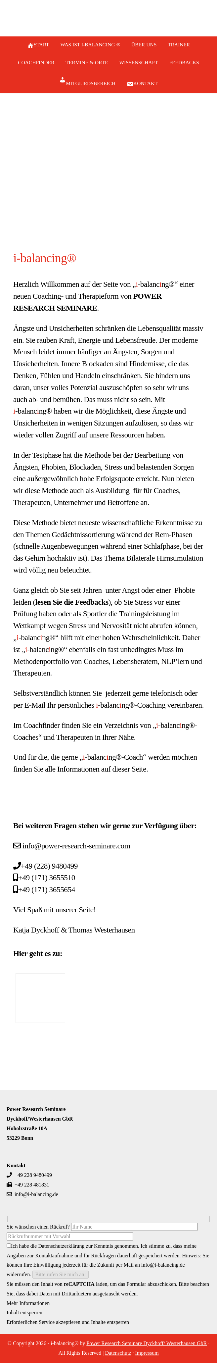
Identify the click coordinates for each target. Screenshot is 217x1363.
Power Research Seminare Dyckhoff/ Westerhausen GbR (146, 1343)
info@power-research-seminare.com (76, 845)
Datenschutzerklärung (61, 1246)
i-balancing (108, 19)
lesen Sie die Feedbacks (71, 602)
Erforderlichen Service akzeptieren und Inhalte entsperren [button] (68, 1322)
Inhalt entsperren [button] (24, 1312)
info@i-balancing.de (32, 1194)
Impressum (146, 1353)
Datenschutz (118, 1353)
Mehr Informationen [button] (28, 1303)
